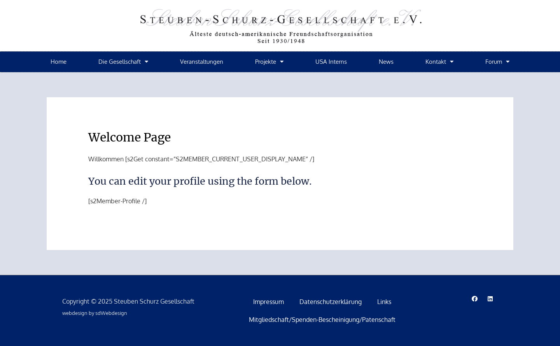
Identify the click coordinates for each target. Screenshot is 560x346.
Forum (497, 61)
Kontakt (439, 61)
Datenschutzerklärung (330, 302)
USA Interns (331, 61)
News (386, 61)
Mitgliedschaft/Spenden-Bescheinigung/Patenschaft (322, 319)
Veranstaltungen (201, 61)
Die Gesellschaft (123, 61)
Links (384, 302)
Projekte (269, 61)
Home (58, 61)
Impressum (268, 302)
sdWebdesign (111, 313)
